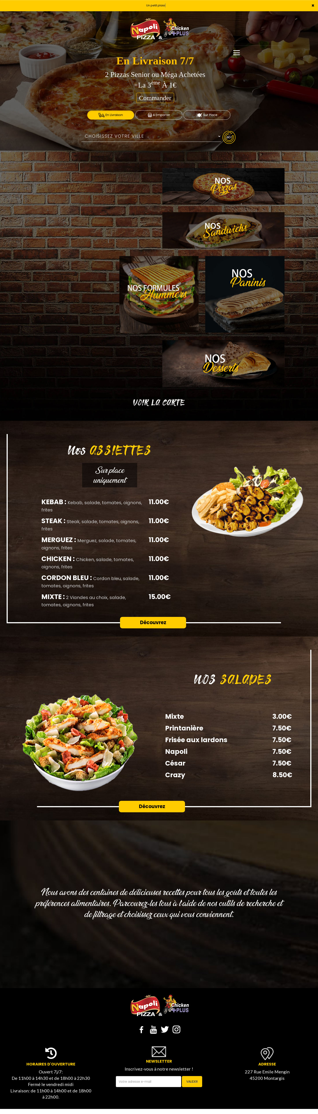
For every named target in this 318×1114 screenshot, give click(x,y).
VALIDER (192, 1081)
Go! (229, 137)
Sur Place (206, 115)
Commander (155, 97)
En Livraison (110, 115)
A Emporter (159, 115)
